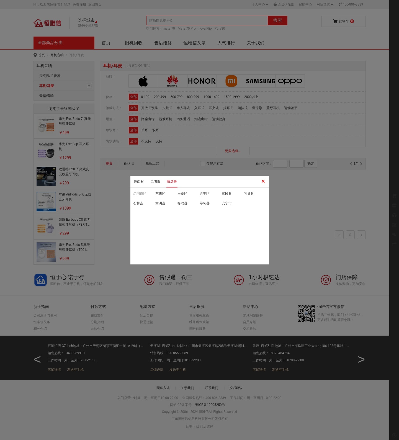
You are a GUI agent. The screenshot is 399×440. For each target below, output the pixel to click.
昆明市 (155, 182)
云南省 (139, 182)
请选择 (172, 181)
